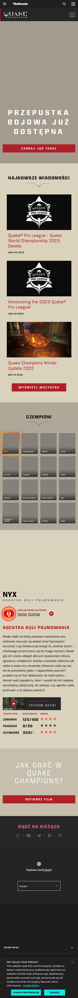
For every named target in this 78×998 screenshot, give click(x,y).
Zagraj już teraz (39, 148)
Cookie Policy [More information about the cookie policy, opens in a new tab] (31, 991)
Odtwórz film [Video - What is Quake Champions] (39, 799)
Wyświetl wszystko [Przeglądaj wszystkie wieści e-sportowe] (39, 387)
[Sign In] (73, 4)
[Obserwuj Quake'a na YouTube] (28, 837)
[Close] (72, 968)
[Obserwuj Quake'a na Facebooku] (49, 837)
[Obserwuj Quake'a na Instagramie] (60, 837)
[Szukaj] (64, 4)
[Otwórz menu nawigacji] (5, 4)
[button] (39, 947)
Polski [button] (23, 886)
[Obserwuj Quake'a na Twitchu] (18, 837)
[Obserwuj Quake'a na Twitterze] (39, 837)
